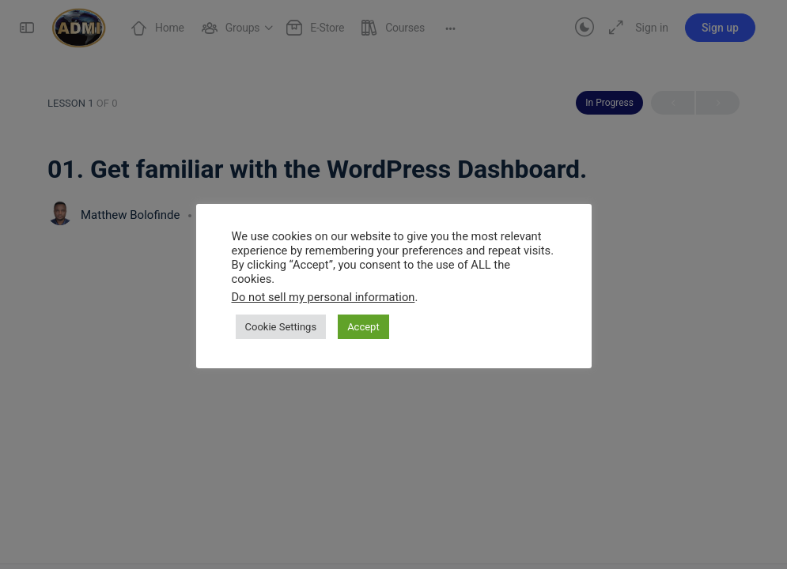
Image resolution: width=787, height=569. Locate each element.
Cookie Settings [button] (281, 327)
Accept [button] (363, 327)
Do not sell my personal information (323, 297)
